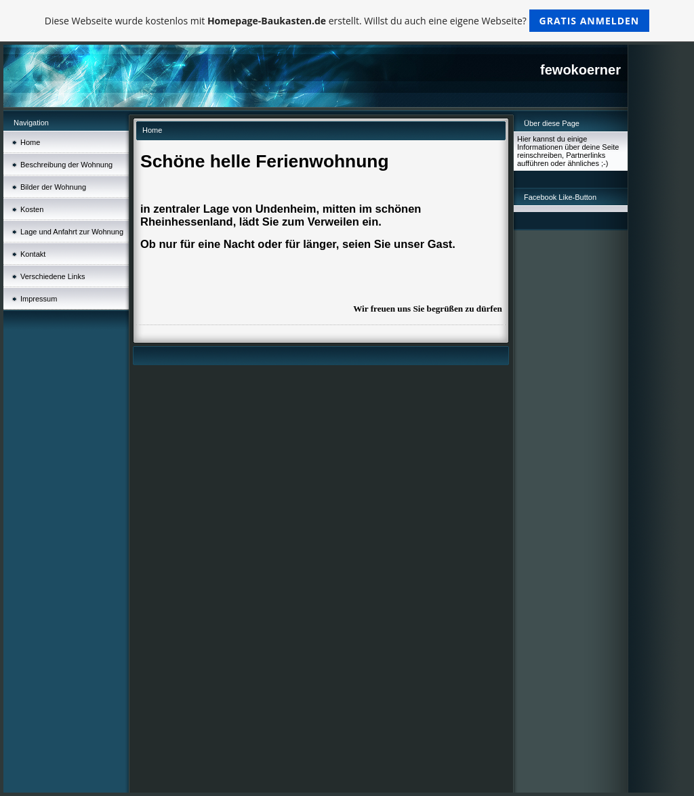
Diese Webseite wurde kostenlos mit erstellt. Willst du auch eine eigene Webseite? (347, 20)
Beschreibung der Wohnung (66, 165)
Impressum (38, 299)
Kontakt (32, 254)
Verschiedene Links (52, 276)
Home (30, 142)
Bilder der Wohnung (53, 187)
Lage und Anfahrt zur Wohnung (71, 232)
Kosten (31, 209)
